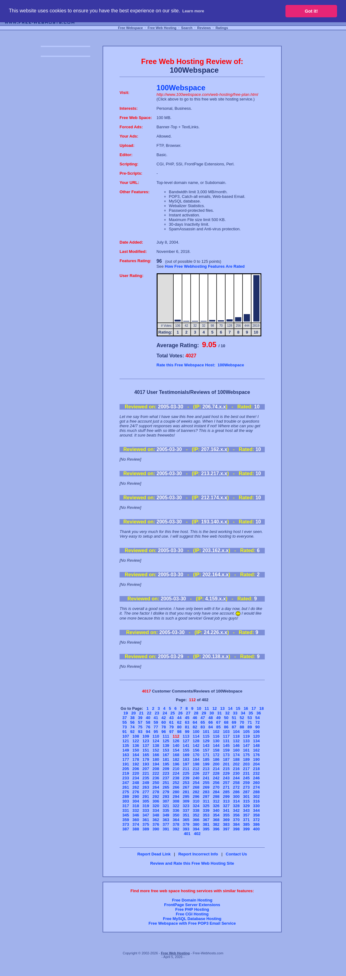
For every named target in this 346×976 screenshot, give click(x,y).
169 (186, 754)
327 (226, 805)
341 (226, 810)
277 (145, 792)
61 (171, 722)
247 (125, 782)
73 (124, 727)
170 (196, 754)
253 (186, 782)
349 (165, 815)
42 (164, 717)
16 (246, 708)
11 (207, 708)
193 (145, 764)
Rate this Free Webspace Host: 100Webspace (200, 365)
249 (145, 782)
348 (156, 815)
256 (216, 782)
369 (226, 819)
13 (222, 708)
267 (186, 787)
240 (196, 778)
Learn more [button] (193, 11)
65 (202, 722)
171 (206, 754)
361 (145, 819)
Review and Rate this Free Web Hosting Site (192, 863)
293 (165, 796)
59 (156, 722)
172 (216, 754)
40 (148, 717)
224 (176, 773)
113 (186, 736)
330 (256, 805)
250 (156, 782)
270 (216, 787)
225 (186, 773)
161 (246, 750)
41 (156, 717)
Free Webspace (130, 28)
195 (165, 764)
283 (206, 792)
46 (195, 717)
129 (206, 741)
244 (236, 778)
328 (236, 805)
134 (256, 741)
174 (236, 754)
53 (249, 717)
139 (165, 745)
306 (156, 801)
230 (236, 773)
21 (141, 713)
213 (206, 768)
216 (236, 768)
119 (246, 736)
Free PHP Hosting (192, 909)
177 (125, 759)
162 (256, 750)
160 (236, 750)
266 (176, 787)
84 (210, 727)
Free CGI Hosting (192, 914)
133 (246, 741)
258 (236, 782)
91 (124, 731)
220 (136, 773)
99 (187, 731)
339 (206, 810)
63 (187, 722)
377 (165, 824)
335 (165, 810)
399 (246, 829)
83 (202, 727)
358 (256, 815)
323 (186, 805)
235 (145, 778)
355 (226, 815)
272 (236, 787)
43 (171, 717)
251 (165, 782)
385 (246, 824)
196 (176, 764)
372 (256, 819)
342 (236, 810)
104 (236, 731)
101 (206, 731)
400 (256, 829)
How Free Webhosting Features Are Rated (205, 266)
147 (246, 745)
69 (234, 722)
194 (156, 764)
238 (176, 778)
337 (186, 810)
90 (257, 727)
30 (211, 713)
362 (156, 819)
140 (176, 745)
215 (226, 768)
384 (236, 824)
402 (197, 833)
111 (165, 736)
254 (196, 782)
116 (216, 736)
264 (156, 787)
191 (125, 764)
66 (210, 722)
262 (136, 787)
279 (165, 792)
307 (165, 801)
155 (186, 750)
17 (253, 708)
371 (246, 819)
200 (216, 764)
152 (156, 750)
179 (145, 759)
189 (246, 759)
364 (176, 819)
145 (226, 745)
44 (179, 717)
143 (206, 745)
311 (206, 801)
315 (246, 801)
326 (216, 805)
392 (176, 829)
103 (226, 731)
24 (164, 713)
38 (132, 717)
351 (186, 815)
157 (206, 750)
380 (196, 824)
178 (136, 759)
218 (256, 768)
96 (164, 731)
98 (179, 731)
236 (156, 778)
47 (202, 717)
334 (156, 810)
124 (156, 741)
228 (216, 773)
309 (186, 801)
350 (176, 815)
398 (236, 829)
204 (256, 764)
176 (256, 754)
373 (125, 824)
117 (226, 736)
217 (246, 768)
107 (125, 736)
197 (186, 764)
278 (156, 792)
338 (196, 810)
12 (214, 708)
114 (196, 736)
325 (206, 805)
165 (145, 754)
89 (249, 727)
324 (196, 805)
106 (256, 731)
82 (195, 727)
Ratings (222, 28)
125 (165, 741)
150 (136, 750)
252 (176, 782)
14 (230, 708)
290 (136, 796)
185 (206, 759)
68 (226, 722)
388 (136, 829)
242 (216, 778)
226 (196, 773)
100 (196, 731)
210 (176, 768)
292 (156, 796)
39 (140, 717)
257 (226, 782)
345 (125, 815)
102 (216, 731)
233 (125, 778)
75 (140, 727)
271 (226, 787)
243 (226, 778)
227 (206, 773)
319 (145, 805)
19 (126, 713)
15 (238, 708)
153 (165, 750)
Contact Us (236, 854)
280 (176, 792)
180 (156, 759)
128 (196, 741)
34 (243, 713)
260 (256, 782)
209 (165, 768)
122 (136, 741)
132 (236, 741)
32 (227, 713)
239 (186, 778)
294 (176, 796)
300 (236, 796)
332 (136, 810)
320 (156, 805)
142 (196, 745)
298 (216, 796)
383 (226, 824)
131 (226, 741)
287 (246, 792)
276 (136, 792)
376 (156, 824)
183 (186, 759)
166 (156, 754)
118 (236, 736)
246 (256, 778)
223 (165, 773)
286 (236, 792)
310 (196, 801)
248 (136, 782)
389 (145, 829)
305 (145, 801)
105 (246, 731)
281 (186, 792)
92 (132, 731)
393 (186, 829)
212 (196, 768)
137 (145, 745)
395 (206, 829)
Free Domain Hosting (192, 900)
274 (256, 787)
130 (216, 741)
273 (246, 787)
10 (199, 708)
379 (186, 824)
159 (226, 750)
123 (145, 741)
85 (218, 727)
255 (206, 782)
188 (236, 759)
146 (236, 745)
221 (145, 773)
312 (216, 801)
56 (132, 722)
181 (165, 759)
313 (226, 801)
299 (226, 796)
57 (140, 722)
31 (219, 713)
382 (216, 824)
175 (246, 754)
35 (251, 713)
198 (196, 764)
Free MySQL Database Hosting (192, 918)
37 (124, 717)
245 (246, 778)
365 (186, 819)
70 (242, 722)
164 (136, 754)
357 (246, 815)
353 (206, 815)
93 (140, 731)
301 (246, 796)
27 (188, 713)
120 (256, 736)
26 (180, 713)
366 (196, 819)
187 (226, 759)
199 (206, 764)
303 (125, 801)
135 (125, 745)
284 (216, 792)
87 (234, 727)
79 (171, 727)
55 (124, 722)
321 (165, 805)
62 (179, 722)
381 (206, 824)
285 (226, 792)
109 (145, 736)
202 (236, 764)
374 (136, 824)
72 (257, 722)
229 (226, 773)
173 (226, 754)
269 (206, 787)
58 (148, 722)
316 (256, 801)
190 (256, 759)
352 (196, 815)
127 (186, 741)
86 (226, 727)
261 (125, 787)
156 (196, 750)
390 (156, 829)
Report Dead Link (154, 854)
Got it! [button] (311, 11)
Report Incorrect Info (198, 854)
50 (226, 717)
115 (206, 736)
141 (186, 745)
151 (145, 750)
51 (234, 717)
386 (256, 824)
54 (257, 717)
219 (125, 773)
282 (196, 792)
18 (261, 708)
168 (176, 754)
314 (236, 801)
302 (256, 796)
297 (206, 796)
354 (216, 815)
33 (235, 713)
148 (256, 745)
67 (218, 722)
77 (156, 727)
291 (145, 796)
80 (179, 727)
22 (149, 713)
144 (216, 745)
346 (136, 815)
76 (148, 727)
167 (165, 754)
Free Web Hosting (162, 28)
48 (210, 717)
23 (157, 713)
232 (256, 773)
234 (136, 778)
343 (246, 810)
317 (125, 805)
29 (204, 713)
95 (156, 731)
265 (165, 787)
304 (136, 801)
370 (236, 819)
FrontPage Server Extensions (192, 904)
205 (125, 768)
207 (145, 768)
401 (187, 833)
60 (164, 722)
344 (256, 810)
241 (206, 778)
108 (136, 736)
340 (216, 810)
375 (145, 824)
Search (186, 28)
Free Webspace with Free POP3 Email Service (192, 923)
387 (125, 829)
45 (187, 717)
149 (125, 750)
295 (186, 796)
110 (156, 736)
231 (246, 773)
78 (164, 727)
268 (196, 787)
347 (145, 815)
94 (148, 731)
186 (216, 759)
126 (176, 741)
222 (156, 773)
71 (249, 722)
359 (125, 819)
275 (125, 792)
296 (196, 796)
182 (176, 759)
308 (176, 801)
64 (195, 722)
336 (176, 810)
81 (187, 727)
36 (258, 713)
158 (216, 750)
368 (216, 819)
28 (196, 713)
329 (246, 805)
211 (186, 768)
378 (176, 824)
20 (133, 713)
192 (136, 764)
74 (132, 727)
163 (125, 754)
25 (172, 713)
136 (136, 745)
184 (196, 759)
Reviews (204, 28)
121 (125, 741)
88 (242, 727)
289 (125, 796)
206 (136, 768)
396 (216, 829)
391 (165, 829)
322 (176, 805)
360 (136, 819)
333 (145, 810)
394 (196, 829)
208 (156, 768)
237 (165, 778)
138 (156, 745)
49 (218, 717)
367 (206, 819)
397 (226, 829)
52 (242, 717)
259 (246, 782)
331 (125, 810)
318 (136, 805)
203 (246, 764)
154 (176, 750)
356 (236, 815)
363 (165, 819)
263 (145, 787)
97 (171, 731)
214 (216, 768)
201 (226, 764)
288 (256, 792)
